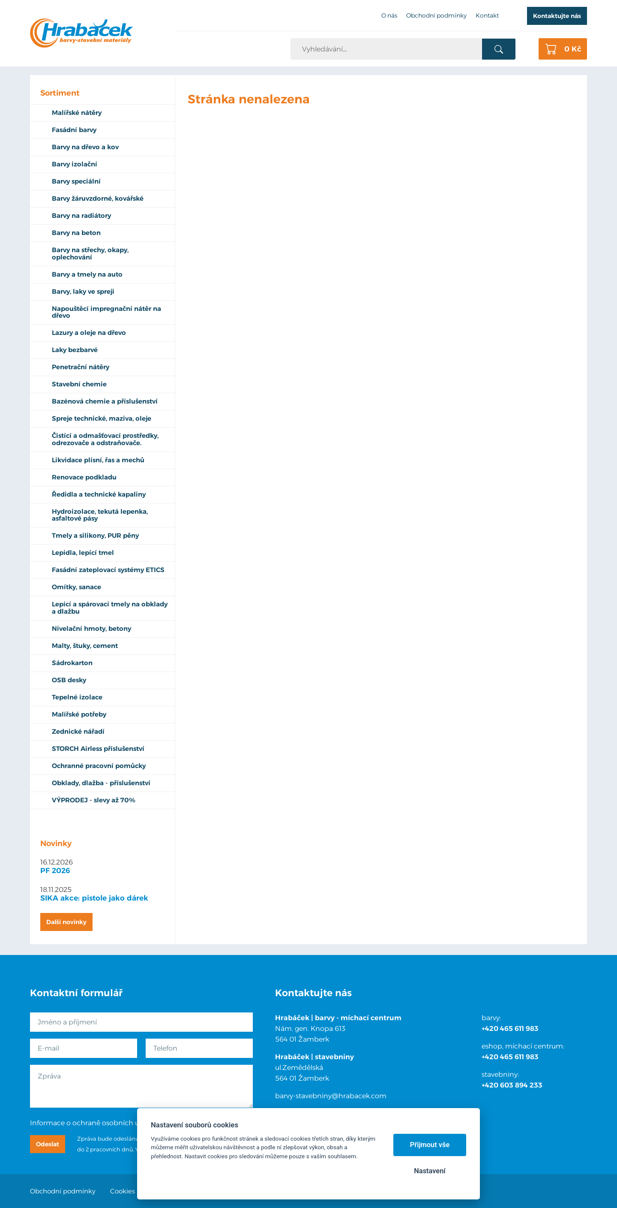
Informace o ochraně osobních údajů (92, 1123)
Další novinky (66, 922)
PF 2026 (55, 870)
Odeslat (47, 1144)
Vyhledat (498, 49)
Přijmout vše (430, 1145)
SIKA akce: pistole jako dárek (94, 898)
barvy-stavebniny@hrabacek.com (330, 1096)
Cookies (122, 1191)
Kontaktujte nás (557, 16)
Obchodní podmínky (63, 1191)
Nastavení (429, 1171)
